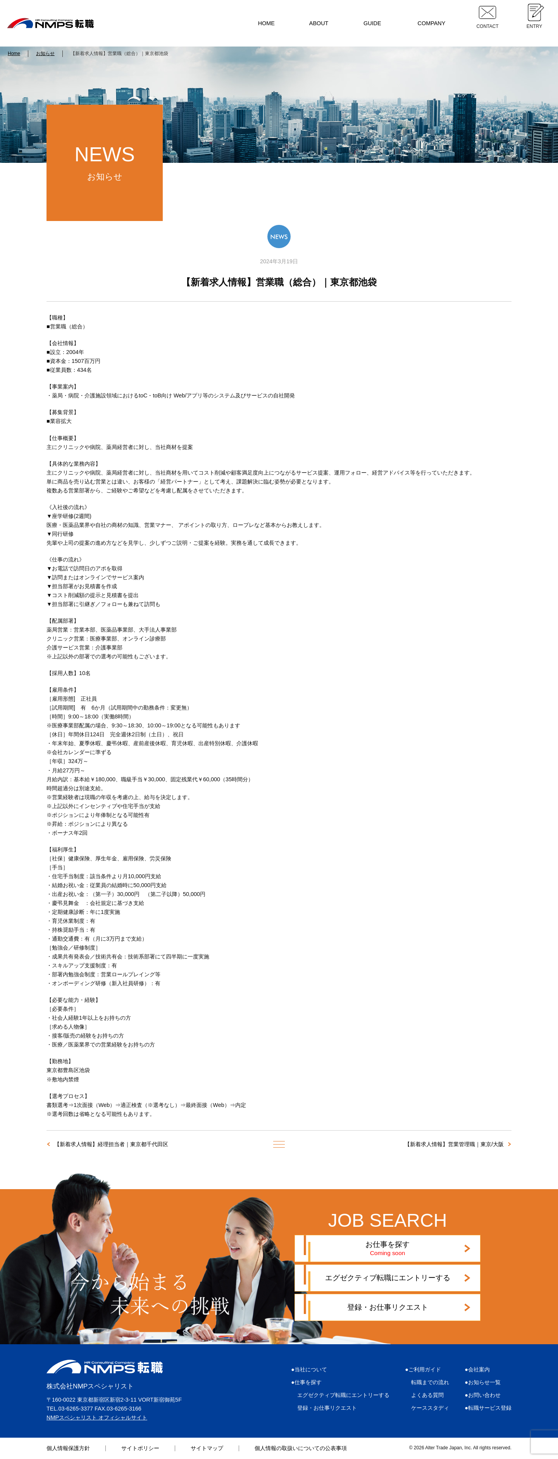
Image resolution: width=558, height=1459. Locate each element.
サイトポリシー (140, 1448)
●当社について (309, 1369)
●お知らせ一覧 (483, 1382)
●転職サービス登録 (488, 1408)
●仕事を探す (306, 1382)
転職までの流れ (430, 1382)
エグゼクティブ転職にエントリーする (387, 1278)
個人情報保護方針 (68, 1448)
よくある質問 (427, 1395)
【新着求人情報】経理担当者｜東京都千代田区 (111, 1144)
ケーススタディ (430, 1408)
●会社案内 (477, 1369)
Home (14, 53)
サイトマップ (207, 1448)
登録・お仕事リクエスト (387, 1307)
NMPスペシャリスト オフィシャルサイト (96, 1417)
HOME (266, 23)
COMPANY (432, 23)
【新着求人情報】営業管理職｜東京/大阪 (454, 1144)
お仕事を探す (387, 1248)
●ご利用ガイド (423, 1369)
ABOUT (319, 23)
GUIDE (372, 23)
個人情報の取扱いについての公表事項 (301, 1448)
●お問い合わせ (483, 1395)
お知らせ (45, 53)
